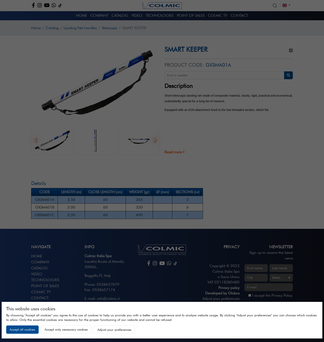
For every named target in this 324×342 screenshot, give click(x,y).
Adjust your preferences (114, 330)
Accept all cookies (22, 329)
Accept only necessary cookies (66, 329)
